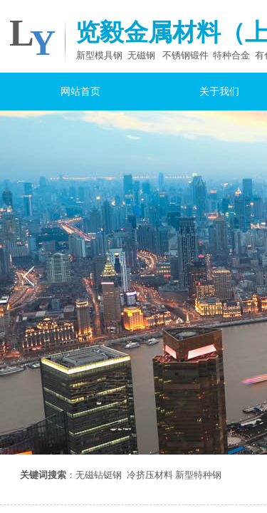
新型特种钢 (198, 475)
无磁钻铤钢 (98, 475)
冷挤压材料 (150, 475)
